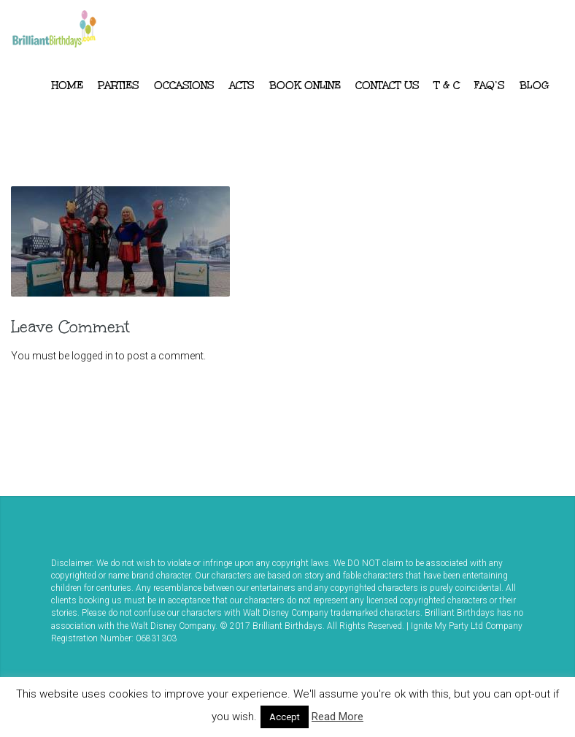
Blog (534, 85)
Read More (337, 716)
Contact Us (387, 85)
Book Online (305, 85)
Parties (118, 85)
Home (67, 85)
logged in (92, 356)
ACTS (242, 85)
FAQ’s (489, 85)
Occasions (184, 85)
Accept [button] (284, 716)
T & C (447, 85)
